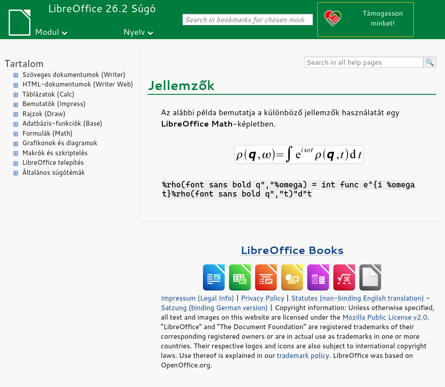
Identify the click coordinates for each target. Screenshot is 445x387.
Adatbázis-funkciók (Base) (62, 123)
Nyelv (134, 31)
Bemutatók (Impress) (54, 103)
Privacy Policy (262, 298)
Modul (47, 31)
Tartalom (24, 63)
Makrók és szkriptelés (55, 152)
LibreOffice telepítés (53, 162)
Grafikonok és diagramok (59, 142)
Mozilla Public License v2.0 (384, 317)
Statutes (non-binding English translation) (357, 298)
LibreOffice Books (292, 249)
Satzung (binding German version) (214, 307)
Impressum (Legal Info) (197, 298)
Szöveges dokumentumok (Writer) (74, 74)
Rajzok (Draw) (44, 113)
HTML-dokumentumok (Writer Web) (77, 84)
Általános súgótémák (53, 172)
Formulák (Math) (47, 133)
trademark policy (303, 355)
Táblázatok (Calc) (48, 94)
